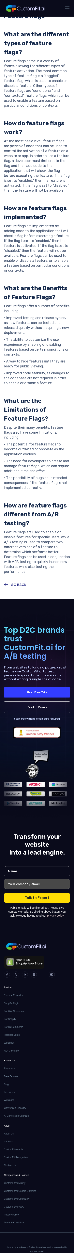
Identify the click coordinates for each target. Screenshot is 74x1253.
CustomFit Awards (13, 1149)
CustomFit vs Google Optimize (20, 1191)
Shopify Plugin (11, 1003)
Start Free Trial (37, 692)
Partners (8, 1141)
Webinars (9, 1100)
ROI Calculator (12, 1050)
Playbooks (9, 1068)
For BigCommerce (13, 1027)
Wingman (9, 1042)
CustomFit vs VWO (14, 1206)
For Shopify (10, 1019)
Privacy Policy (11, 1214)
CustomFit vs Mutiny (14, 1183)
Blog (6, 1084)
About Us (9, 1133)
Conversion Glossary (15, 1108)
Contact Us (10, 1165)
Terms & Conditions (14, 1222)
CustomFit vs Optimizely (16, 1198)
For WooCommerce (14, 1011)
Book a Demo (37, 707)
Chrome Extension (13, 995)
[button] (66, 8)
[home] (25, 8)
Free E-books (11, 1076)
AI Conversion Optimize (16, 1116)
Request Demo (12, 1035)
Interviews (9, 1092)
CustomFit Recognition (16, 1157)
